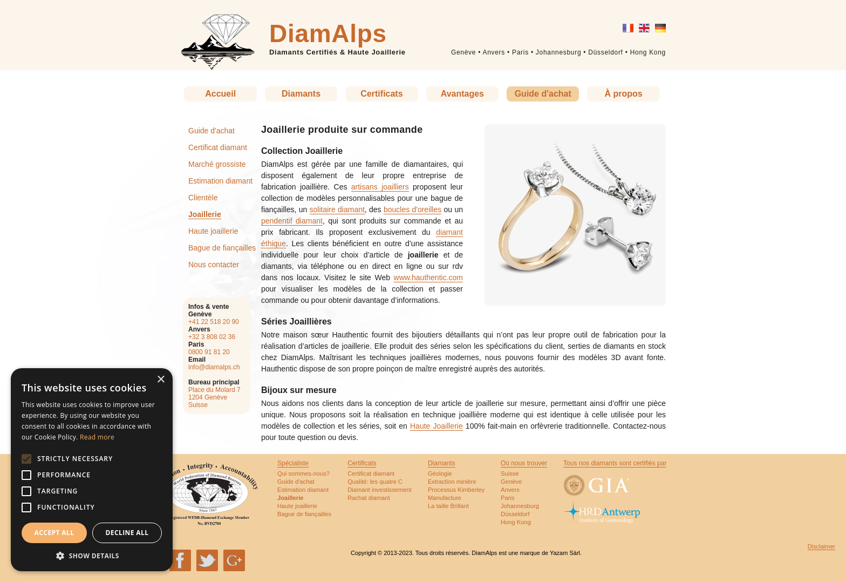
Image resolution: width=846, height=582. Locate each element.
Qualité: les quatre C (374, 481)
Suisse (510, 473)
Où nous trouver (524, 463)
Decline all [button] (127, 532)
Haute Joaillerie (436, 426)
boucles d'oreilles (412, 209)
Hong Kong (648, 52)
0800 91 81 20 (209, 352)
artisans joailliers (380, 186)
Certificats (381, 93)
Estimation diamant (220, 181)
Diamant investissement (379, 489)
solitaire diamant (337, 209)
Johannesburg (558, 52)
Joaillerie (204, 214)
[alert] (92, 469)
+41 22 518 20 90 (213, 322)
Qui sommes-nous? (303, 473)
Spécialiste (293, 463)
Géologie (440, 473)
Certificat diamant (217, 147)
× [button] (160, 380)
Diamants (301, 93)
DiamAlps (328, 33)
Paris (520, 52)
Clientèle (202, 197)
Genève (463, 52)
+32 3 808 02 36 (211, 337)
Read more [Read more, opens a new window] (97, 437)
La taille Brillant (448, 506)
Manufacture (444, 498)
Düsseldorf (605, 52)
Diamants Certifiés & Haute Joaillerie (337, 52)
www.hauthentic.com (428, 277)
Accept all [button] (54, 532)
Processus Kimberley (456, 489)
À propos (624, 93)
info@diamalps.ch (214, 367)
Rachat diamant (368, 498)
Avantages (462, 93)
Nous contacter (213, 264)
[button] (92, 555)
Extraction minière (452, 481)
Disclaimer (821, 546)
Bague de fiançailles (222, 247)
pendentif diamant (292, 220)
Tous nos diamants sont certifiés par (614, 463)
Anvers (493, 52)
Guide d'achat (543, 93)
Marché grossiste (217, 164)
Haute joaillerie (213, 231)
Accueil (220, 93)
